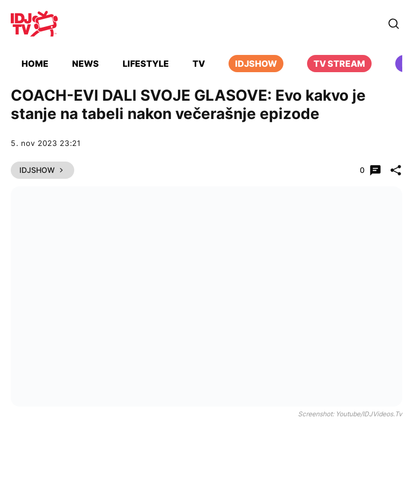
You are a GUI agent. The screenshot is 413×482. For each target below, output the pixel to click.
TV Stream (339, 63)
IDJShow (42, 169)
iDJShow (256, 63)
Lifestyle (146, 63)
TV (199, 63)
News (85, 63)
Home (35, 63)
